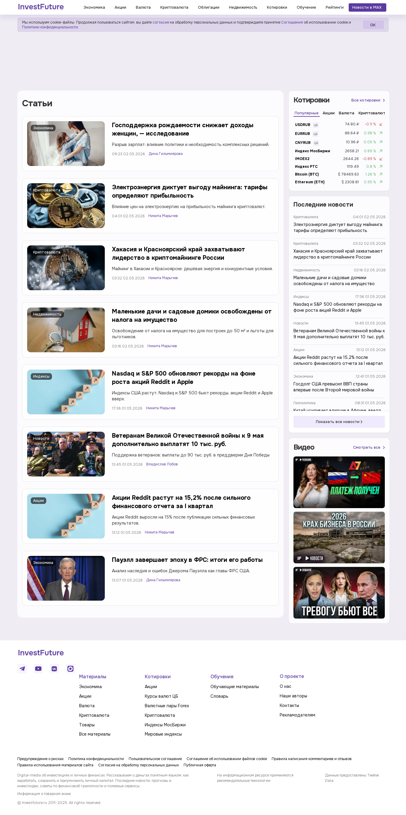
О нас (285, 686)
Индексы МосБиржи (165, 725)
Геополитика (304, 403)
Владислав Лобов (162, 464)
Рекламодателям (297, 715)
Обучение (221, 676)
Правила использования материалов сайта (55, 765)
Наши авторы (293, 696)
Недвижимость (47, 314)
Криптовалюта (46, 190)
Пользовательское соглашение (155, 758)
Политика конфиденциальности (96, 758)
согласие (161, 22)
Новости (41, 438)
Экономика (43, 128)
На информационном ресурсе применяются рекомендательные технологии (255, 778)
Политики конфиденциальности (50, 27)
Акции (38, 500)
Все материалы (94, 734)
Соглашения (291, 22)
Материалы (92, 676)
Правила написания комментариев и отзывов (312, 758)
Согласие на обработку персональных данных (138, 765)
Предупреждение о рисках (40, 758)
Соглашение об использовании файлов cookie (227, 758)
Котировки (158, 676)
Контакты (289, 705)
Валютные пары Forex (167, 705)
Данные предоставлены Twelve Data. (352, 778)
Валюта (87, 705)
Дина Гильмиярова (166, 153)
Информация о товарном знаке (44, 793)
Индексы (41, 376)
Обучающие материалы (234, 686)
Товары (87, 725)
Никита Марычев (163, 215)
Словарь (219, 696)
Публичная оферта (200, 765)
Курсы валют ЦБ (161, 696)
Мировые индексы (163, 734)
